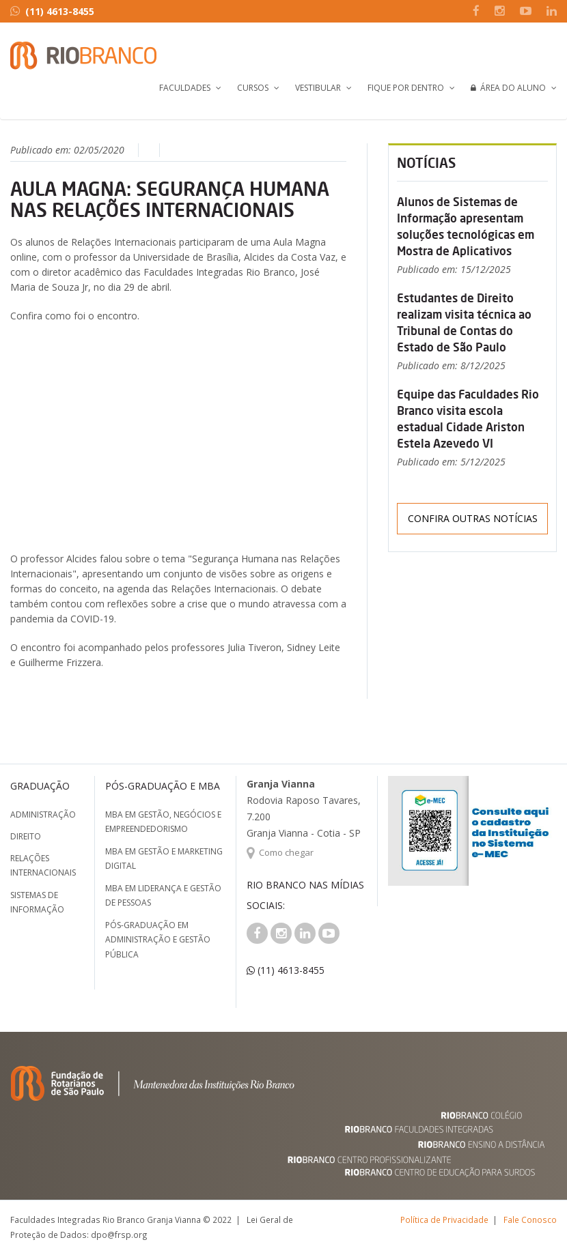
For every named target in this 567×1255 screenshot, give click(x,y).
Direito (25, 836)
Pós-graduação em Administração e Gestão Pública (157, 939)
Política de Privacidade (444, 1219)
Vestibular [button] (318, 87)
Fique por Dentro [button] (406, 87)
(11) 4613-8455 (52, 11)
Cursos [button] (252, 87)
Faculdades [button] (184, 87)
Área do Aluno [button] (508, 87)
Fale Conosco (530, 1219)
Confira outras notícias (473, 518)
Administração (43, 814)
